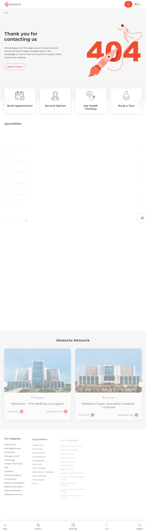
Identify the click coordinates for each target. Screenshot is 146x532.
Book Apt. (73, 526)
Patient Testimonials (13, 465)
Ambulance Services (13, 496)
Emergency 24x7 (12, 458)
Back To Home (15, 67)
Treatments (9, 454)
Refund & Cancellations (14, 484)
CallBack (139, 526)
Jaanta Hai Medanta (12, 492)
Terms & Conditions (12, 477)
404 (6, 13)
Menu (5, 526)
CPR (6, 469)
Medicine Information (13, 488)
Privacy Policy (10, 481)
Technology (9, 461)
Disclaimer (9, 473)
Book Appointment (12, 450)
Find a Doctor (10, 446)
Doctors (38, 526)
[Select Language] (138, 4)
